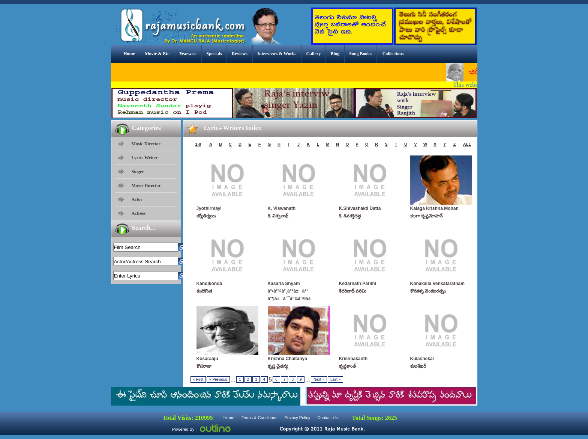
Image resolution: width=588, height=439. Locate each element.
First (198, 379)
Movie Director (146, 185)
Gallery (313, 53)
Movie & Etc (157, 53)
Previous (218, 379)
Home (129, 53)
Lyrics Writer (145, 157)
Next (319, 379)
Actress (139, 213)
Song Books (360, 53)
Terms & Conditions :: (261, 417)
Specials (214, 53)
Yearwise (187, 53)
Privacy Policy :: (299, 417)
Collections (393, 53)
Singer (138, 171)
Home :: (231, 417)
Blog (335, 53)
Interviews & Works (276, 53)
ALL (467, 144)
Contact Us (327, 417)
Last (335, 379)
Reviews (240, 53)
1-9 (198, 144)
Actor (137, 199)
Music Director (146, 143)
